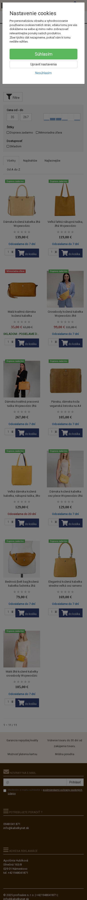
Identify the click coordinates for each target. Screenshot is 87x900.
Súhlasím (43, 54)
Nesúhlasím (43, 73)
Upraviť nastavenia (43, 64)
